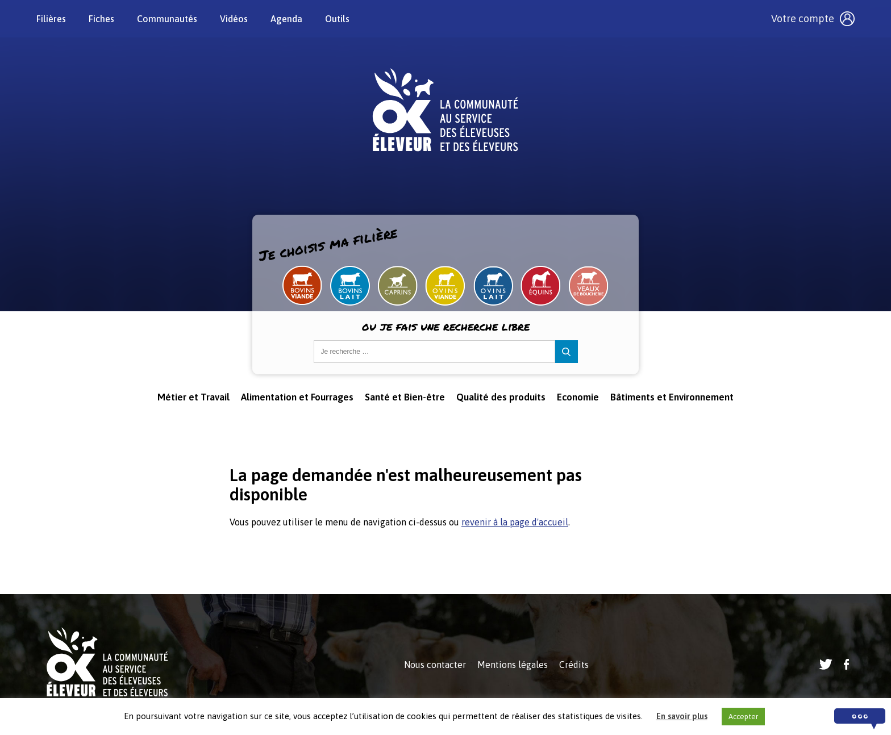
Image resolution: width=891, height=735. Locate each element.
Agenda (286, 19)
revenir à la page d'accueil (514, 522)
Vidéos (234, 19)
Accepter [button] (743, 716)
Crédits (574, 664)
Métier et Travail (193, 397)
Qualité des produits (501, 397)
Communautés (167, 19)
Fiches (101, 19)
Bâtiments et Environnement (672, 397)
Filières (51, 19)
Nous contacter (435, 664)
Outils (337, 19)
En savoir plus (681, 716)
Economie (578, 397)
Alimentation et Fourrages (297, 397)
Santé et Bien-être (405, 397)
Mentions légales (512, 664)
